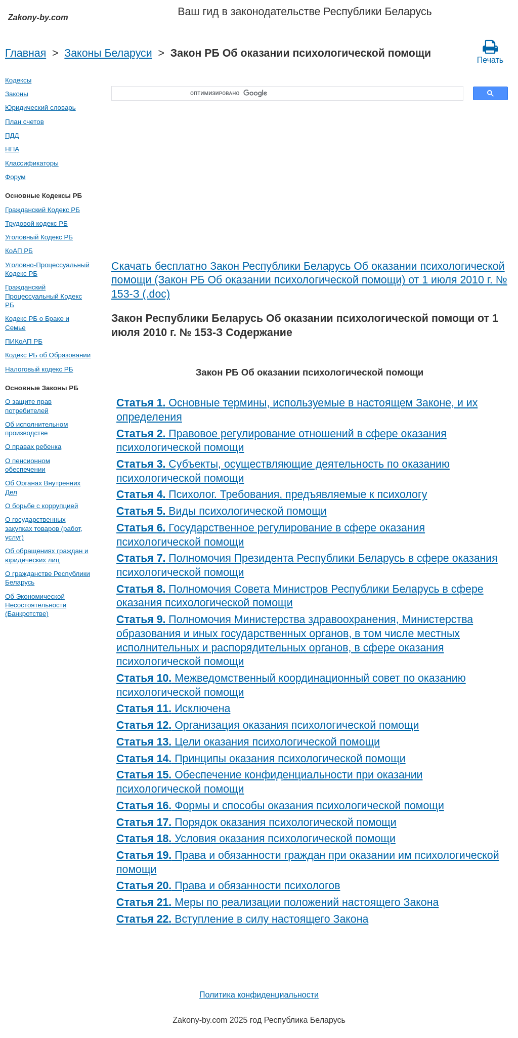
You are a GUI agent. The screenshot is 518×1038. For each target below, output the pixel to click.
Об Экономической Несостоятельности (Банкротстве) (35, 605)
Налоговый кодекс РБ (39, 369)
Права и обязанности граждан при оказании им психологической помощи (307, 862)
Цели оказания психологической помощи (248, 742)
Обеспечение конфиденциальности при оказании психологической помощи (269, 782)
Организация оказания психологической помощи (267, 725)
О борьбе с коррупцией (41, 506)
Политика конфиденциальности (259, 994)
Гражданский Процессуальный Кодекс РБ (43, 296)
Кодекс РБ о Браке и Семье (37, 323)
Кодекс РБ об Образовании (48, 355)
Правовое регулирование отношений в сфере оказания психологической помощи (281, 441)
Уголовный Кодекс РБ (39, 237)
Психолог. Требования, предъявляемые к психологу (271, 494)
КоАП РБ (19, 251)
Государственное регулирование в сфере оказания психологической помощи (270, 535)
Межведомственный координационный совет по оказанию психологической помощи (291, 685)
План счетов (24, 122)
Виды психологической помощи (221, 511)
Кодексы (18, 80)
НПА (12, 149)
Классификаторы (32, 163)
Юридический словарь (40, 107)
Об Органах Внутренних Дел (42, 487)
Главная (25, 53)
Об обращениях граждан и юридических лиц (47, 555)
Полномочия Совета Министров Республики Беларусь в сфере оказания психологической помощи (300, 596)
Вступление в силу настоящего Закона (242, 919)
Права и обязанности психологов (228, 886)
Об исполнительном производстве (36, 429)
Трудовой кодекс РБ (36, 223)
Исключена (173, 708)
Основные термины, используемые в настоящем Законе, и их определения (297, 410)
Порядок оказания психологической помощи (256, 822)
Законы (16, 94)
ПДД (12, 135)
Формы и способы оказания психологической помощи (280, 806)
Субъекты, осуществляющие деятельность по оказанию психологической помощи (283, 471)
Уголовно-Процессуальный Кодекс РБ (47, 269)
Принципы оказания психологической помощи (261, 759)
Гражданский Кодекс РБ (42, 210)
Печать (490, 51)
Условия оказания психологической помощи (256, 839)
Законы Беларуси (108, 53)
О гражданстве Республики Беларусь (47, 578)
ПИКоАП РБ (23, 341)
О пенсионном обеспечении (27, 465)
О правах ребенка (33, 446)
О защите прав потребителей (28, 406)
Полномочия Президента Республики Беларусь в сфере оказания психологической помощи (307, 565)
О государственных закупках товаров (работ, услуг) (43, 528)
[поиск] (283, 93)
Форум (15, 177)
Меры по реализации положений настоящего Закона (277, 902)
